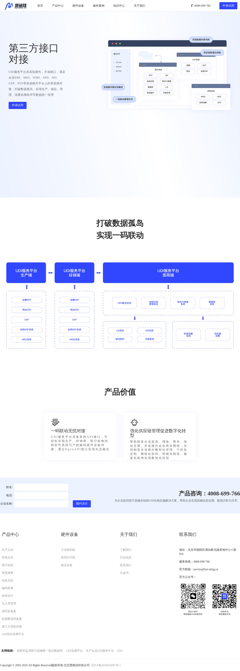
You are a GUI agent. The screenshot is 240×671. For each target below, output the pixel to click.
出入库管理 (9, 603)
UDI (119, 650)
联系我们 (125, 565)
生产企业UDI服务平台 (100, 650)
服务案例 (98, 5)
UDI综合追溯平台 (13, 634)
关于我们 (139, 5)
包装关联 (7, 580)
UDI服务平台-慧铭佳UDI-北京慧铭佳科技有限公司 (15, 5)
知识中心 (119, 5)
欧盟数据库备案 (12, 618)
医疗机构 (7, 565)
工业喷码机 (68, 549)
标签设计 (7, 595)
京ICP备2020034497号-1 (106, 665)
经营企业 (7, 557)
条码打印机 (68, 557)
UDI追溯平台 (74, 650)
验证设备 (66, 565)
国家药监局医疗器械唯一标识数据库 (40, 650)
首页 (40, 5)
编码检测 (7, 588)
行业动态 (125, 557)
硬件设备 (78, 5)
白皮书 (124, 572)
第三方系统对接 (12, 626)
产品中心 (57, 5)
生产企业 (7, 549)
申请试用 (228, 5)
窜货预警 (7, 572)
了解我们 (125, 549)
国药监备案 (9, 611)
